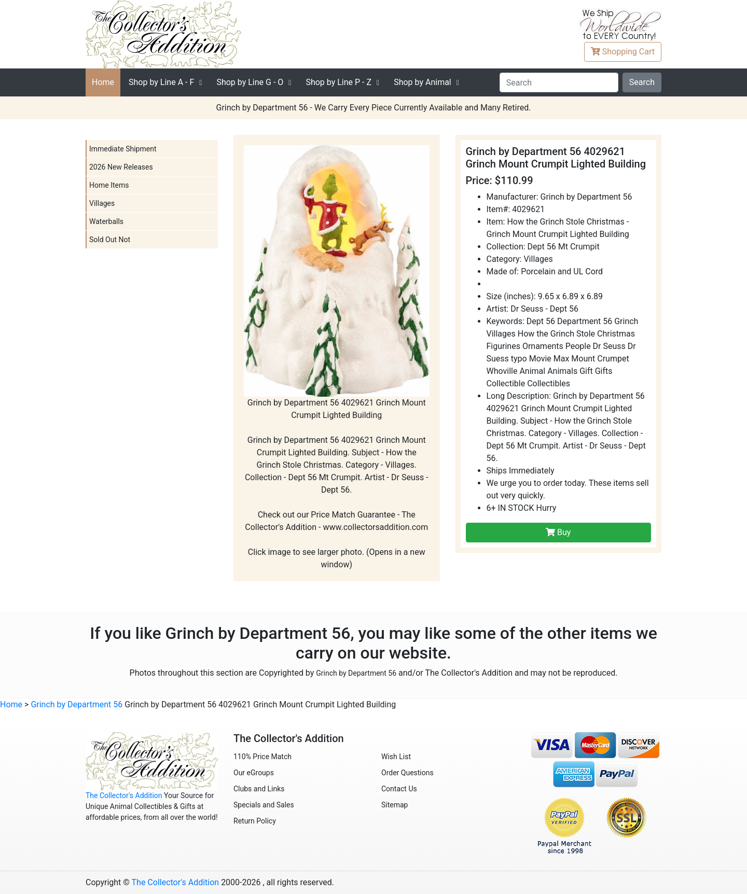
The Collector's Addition (124, 795)
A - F (161, 82)
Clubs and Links (259, 789)
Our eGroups (253, 773)
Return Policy (254, 821)
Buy (558, 532)
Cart (623, 52)
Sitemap (394, 805)
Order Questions (407, 773)
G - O (249, 82)
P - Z (338, 82)
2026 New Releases (121, 167)
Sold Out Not (109, 239)
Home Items (109, 185)
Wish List (396, 756)
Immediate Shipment (122, 149)
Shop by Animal (422, 82)
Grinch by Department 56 (356, 673)
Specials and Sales (263, 805)
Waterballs (106, 221)
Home (103, 82)
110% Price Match (262, 756)
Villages (102, 203)
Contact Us (399, 789)
